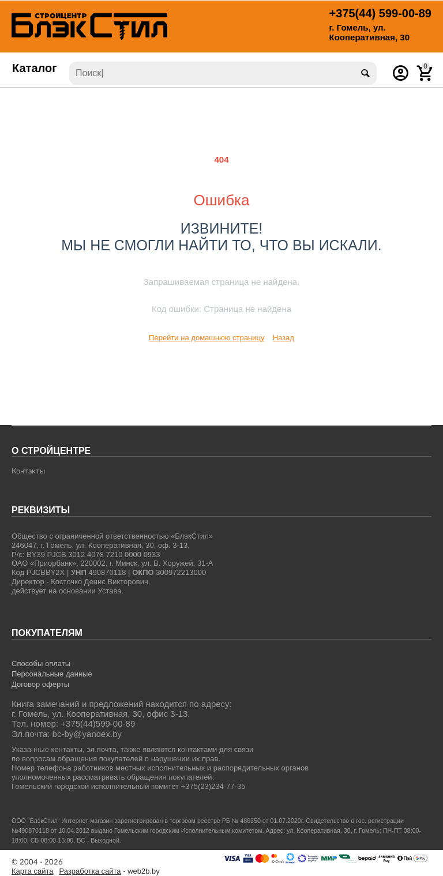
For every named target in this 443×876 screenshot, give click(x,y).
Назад (283, 337)
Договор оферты (40, 684)
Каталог (34, 68)
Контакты (28, 471)
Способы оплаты (41, 663)
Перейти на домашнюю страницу (206, 337)
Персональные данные (52, 674)
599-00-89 (380, 13)
